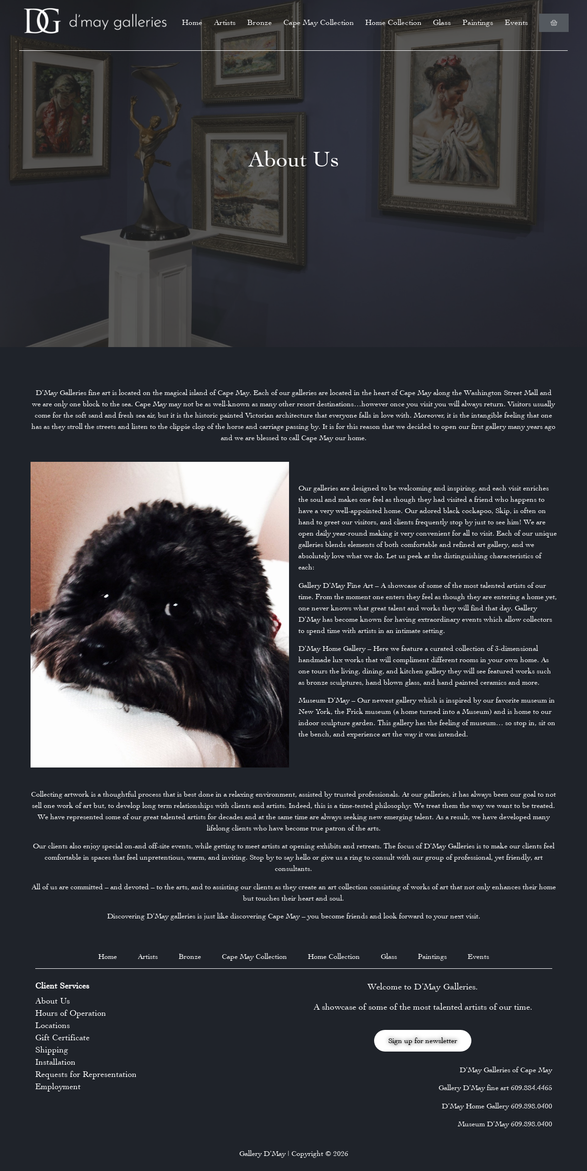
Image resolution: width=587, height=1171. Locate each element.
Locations (52, 1025)
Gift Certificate (62, 1037)
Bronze (259, 22)
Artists (225, 22)
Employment (58, 1086)
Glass (442, 22)
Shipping (51, 1049)
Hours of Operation (70, 1013)
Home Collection (393, 22)
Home (192, 22)
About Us (52, 1001)
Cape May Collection (318, 22)
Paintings (477, 22)
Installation (55, 1062)
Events (516, 22)
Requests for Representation (86, 1074)
